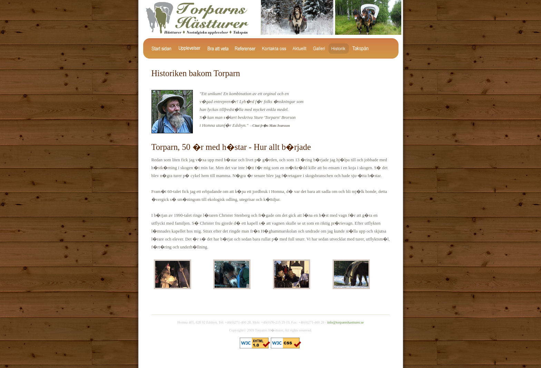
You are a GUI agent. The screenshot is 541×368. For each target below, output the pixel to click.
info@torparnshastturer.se (345, 322)
